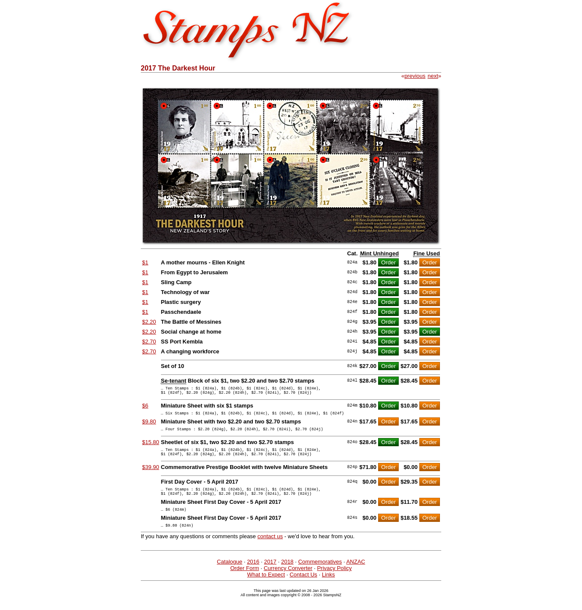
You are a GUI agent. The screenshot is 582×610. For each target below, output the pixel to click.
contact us (270, 549)
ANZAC (355, 574)
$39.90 (150, 475)
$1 (145, 262)
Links (328, 587)
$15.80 (150, 447)
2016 (253, 574)
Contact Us (303, 587)
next (432, 76)
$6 (145, 408)
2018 (287, 574)
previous (414, 76)
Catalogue (229, 574)
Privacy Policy (334, 581)
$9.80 (149, 425)
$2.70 (149, 341)
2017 (270, 574)
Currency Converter (288, 581)
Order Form (244, 581)
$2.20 (149, 322)
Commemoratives (320, 574)
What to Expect (266, 587)
